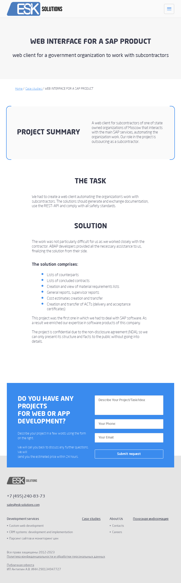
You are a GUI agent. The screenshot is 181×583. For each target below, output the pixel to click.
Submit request (129, 454)
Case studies (34, 88)
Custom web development (26, 525)
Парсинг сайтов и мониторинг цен (33, 538)
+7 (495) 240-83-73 (26, 496)
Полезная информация (151, 519)
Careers (117, 532)
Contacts (118, 525)
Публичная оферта (20, 565)
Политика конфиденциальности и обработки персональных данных (56, 556)
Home (19, 88)
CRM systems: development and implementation (41, 532)
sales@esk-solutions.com (23, 505)
